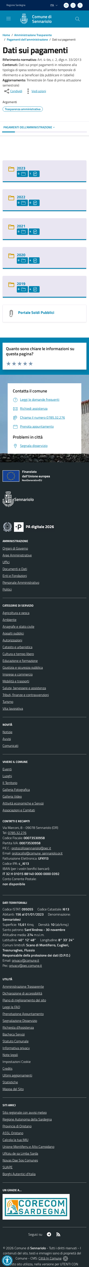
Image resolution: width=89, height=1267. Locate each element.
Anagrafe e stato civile (18, 626)
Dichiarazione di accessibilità (22, 993)
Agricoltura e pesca (16, 612)
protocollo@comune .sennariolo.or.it (37, 853)
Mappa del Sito (13, 1088)
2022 (21, 197)
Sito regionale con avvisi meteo (25, 1112)
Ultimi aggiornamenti (17, 1075)
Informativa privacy (16, 1047)
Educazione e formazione (20, 660)
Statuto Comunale (16, 1041)
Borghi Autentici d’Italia (19, 1173)
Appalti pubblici (13, 633)
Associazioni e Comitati (19, 810)
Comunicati (10, 745)
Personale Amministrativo (21, 582)
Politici (7, 589)
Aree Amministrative (17, 555)
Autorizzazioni (12, 640)
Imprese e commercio (18, 674)
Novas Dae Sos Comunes (20, 1160)
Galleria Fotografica (16, 789)
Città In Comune (50, 1258)
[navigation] (8, 18)
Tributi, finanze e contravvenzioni (26, 694)
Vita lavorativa (13, 708)
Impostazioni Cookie (17, 1061)
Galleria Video (12, 796)
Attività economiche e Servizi (23, 803)
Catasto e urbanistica (17, 647)
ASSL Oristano (13, 1132)
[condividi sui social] (13, 91)
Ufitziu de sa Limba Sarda (20, 1153)
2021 (21, 226)
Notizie (7, 731)
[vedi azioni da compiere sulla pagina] (35, 91)
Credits (7, 1068)
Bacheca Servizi (14, 1034)
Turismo (8, 701)
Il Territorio (10, 782)
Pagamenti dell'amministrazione (27, 39)
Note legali (10, 1054)
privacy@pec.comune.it (25, 965)
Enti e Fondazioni (15, 575)
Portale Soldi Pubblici (36, 312)
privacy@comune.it (25, 960)
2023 (21, 168)
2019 (21, 284)
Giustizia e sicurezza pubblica (23, 667)
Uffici (6, 562)
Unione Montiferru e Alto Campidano (28, 1146)
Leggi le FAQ (11, 1007)
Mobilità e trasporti (16, 681)
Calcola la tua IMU (15, 1139)
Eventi (7, 769)
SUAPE (8, 1167)
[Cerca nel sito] (77, 19)
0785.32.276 (17, 832)
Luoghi (7, 775)
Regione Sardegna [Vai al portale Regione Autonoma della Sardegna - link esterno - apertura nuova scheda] (15, 5)
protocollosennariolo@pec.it (31, 848)
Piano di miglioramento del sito (24, 1000)
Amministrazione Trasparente (33, 35)
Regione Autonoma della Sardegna (27, 1119)
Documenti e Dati (15, 568)
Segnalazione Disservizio (20, 1020)
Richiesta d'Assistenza (18, 1027)
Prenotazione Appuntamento (23, 1013)
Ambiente (9, 619)
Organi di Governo (15, 548)
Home (6, 35)
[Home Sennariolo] (42, 19)
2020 (21, 255)
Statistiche (10, 1082)
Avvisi (7, 738)
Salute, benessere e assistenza (24, 688)
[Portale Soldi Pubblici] (11, 313)
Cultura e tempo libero (18, 653)
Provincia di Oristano (17, 1126)
